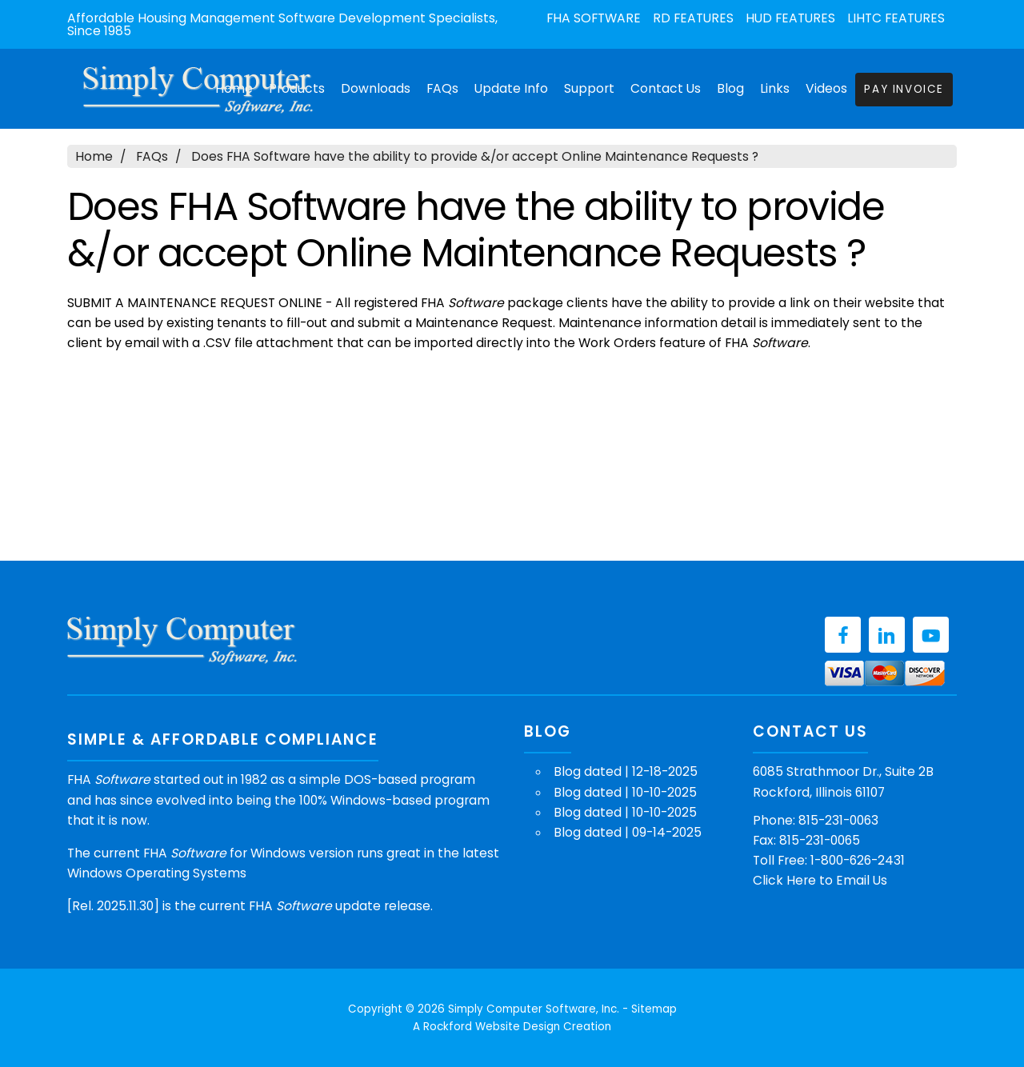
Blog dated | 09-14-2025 (628, 832)
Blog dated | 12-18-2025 (626, 771)
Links (775, 88)
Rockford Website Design (491, 1026)
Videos (826, 88)
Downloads (375, 88)
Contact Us (665, 88)
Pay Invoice (904, 89)
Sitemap (654, 1009)
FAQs (442, 88)
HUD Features (790, 18)
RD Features (693, 18)
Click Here (784, 880)
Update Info (511, 88)
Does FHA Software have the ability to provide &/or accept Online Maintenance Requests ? (474, 156)
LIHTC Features (896, 18)
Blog (730, 88)
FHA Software (593, 18)
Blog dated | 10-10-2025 (625, 792)
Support (589, 88)
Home (94, 156)
